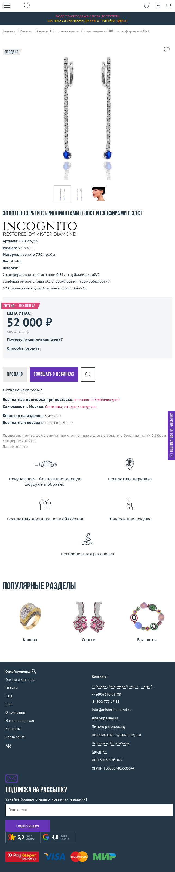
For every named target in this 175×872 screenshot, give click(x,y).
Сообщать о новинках (54, 374)
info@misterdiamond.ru (111, 710)
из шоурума (87, 407)
